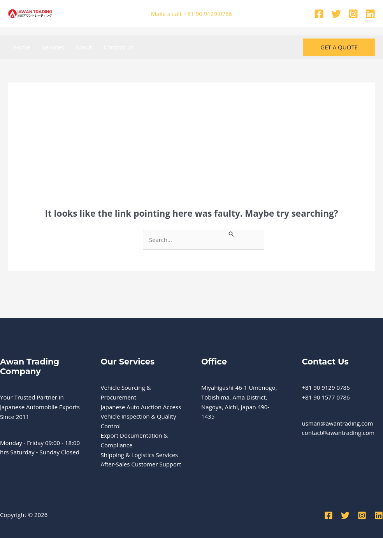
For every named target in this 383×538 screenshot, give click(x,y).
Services (53, 47)
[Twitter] (336, 14)
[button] (339, 47)
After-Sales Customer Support (141, 464)
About (84, 47)
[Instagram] (353, 14)
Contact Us (118, 47)
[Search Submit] (233, 233)
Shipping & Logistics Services (140, 455)
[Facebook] (319, 14)
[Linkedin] (370, 14)
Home (22, 47)
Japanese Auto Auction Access (141, 407)
